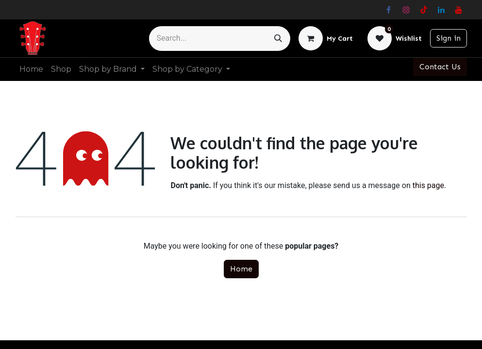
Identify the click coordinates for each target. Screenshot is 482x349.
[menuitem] (31, 69)
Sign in (448, 38)
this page (428, 185)
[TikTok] (424, 9)
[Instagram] (406, 9)
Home (241, 268)
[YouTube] (458, 9)
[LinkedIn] (441, 9)
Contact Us (440, 66)
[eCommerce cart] (325, 38)
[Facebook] (389, 9)
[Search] (278, 38)
